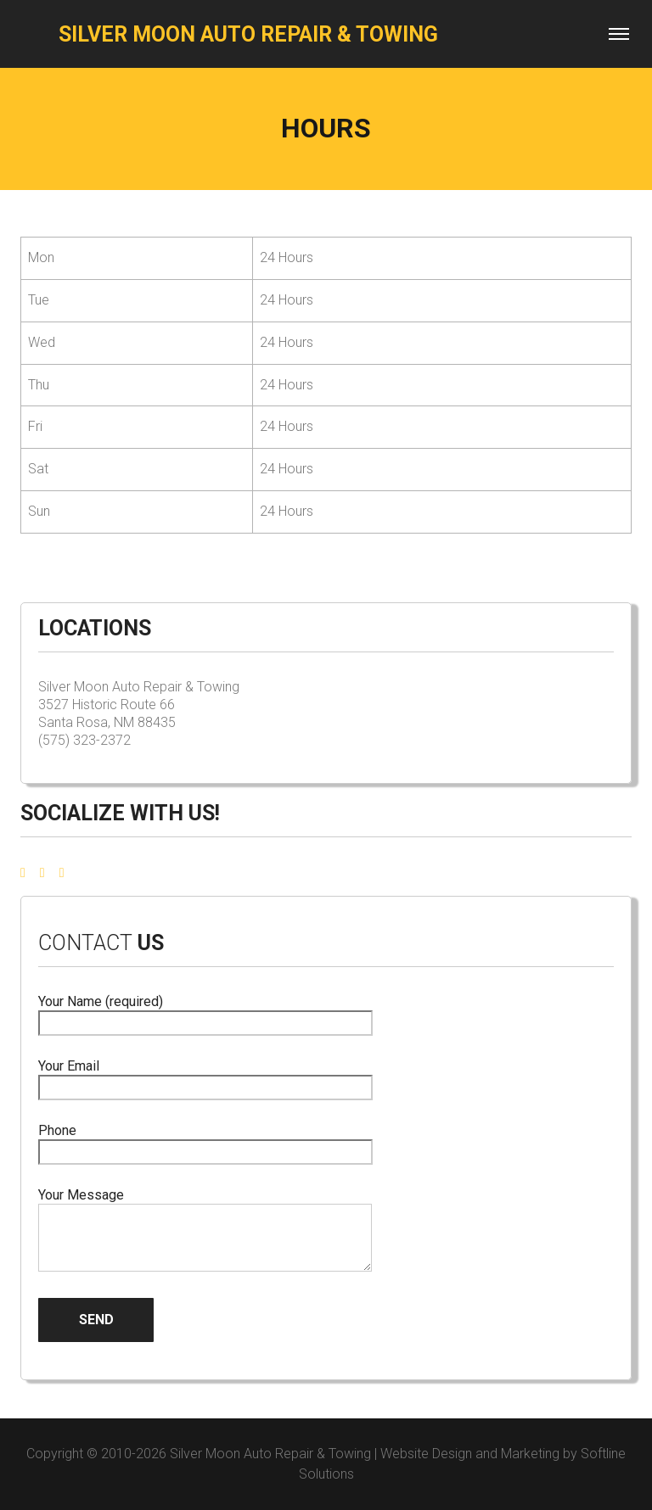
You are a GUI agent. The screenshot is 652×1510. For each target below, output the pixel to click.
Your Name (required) (205, 1012)
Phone (205, 1141)
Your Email (205, 1077)
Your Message (205, 1231)
